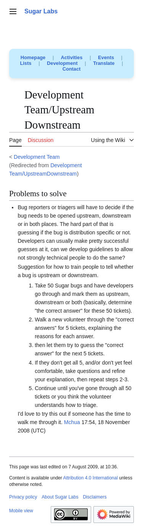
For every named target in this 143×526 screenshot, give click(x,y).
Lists (26, 63)
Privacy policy (23, 497)
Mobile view (21, 510)
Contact (72, 69)
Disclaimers (94, 497)
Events (106, 57)
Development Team (36, 157)
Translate (103, 63)
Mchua (72, 422)
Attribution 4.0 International (90, 478)
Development (62, 63)
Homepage (33, 57)
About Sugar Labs (60, 497)
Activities (71, 57)
